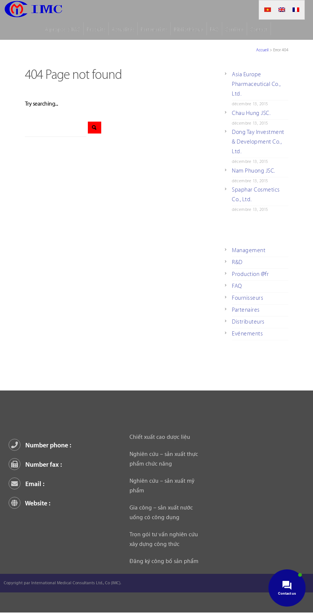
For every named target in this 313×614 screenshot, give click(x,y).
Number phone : (41, 445)
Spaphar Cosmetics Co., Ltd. (256, 195)
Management (248, 250)
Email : (27, 484)
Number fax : (36, 464)
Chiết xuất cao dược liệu (160, 437)
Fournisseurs (247, 298)
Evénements (247, 334)
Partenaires (246, 310)
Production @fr (250, 274)
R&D (237, 262)
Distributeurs (248, 322)
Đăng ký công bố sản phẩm (164, 561)
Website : (30, 503)
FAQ (237, 286)
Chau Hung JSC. (251, 113)
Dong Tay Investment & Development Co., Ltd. (258, 142)
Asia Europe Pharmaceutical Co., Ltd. (256, 84)
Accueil (262, 50)
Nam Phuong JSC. (253, 171)
